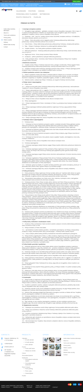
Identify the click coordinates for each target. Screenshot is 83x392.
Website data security (31, 5)
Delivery (22, 5)
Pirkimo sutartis (14, 5)
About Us (22, 4)
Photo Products (23, 17)
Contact (41, 5)
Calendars (21, 11)
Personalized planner (26, 14)
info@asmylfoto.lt (9, 346)
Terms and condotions (33, 4)
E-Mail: (67, 4)
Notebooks (45, 14)
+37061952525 (77, 4)
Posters (32, 11)
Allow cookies (76, 1)
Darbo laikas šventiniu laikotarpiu (9, 4)
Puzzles (37, 17)
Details (53, 1)
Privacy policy (4, 5)
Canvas (41, 11)
